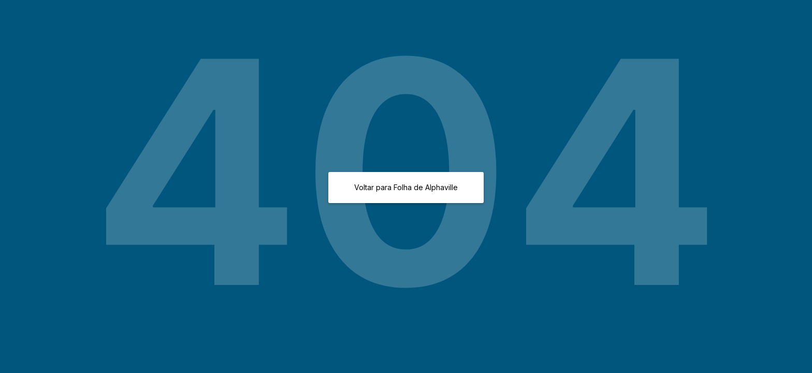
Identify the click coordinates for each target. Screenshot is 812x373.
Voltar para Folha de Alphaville (406, 187)
